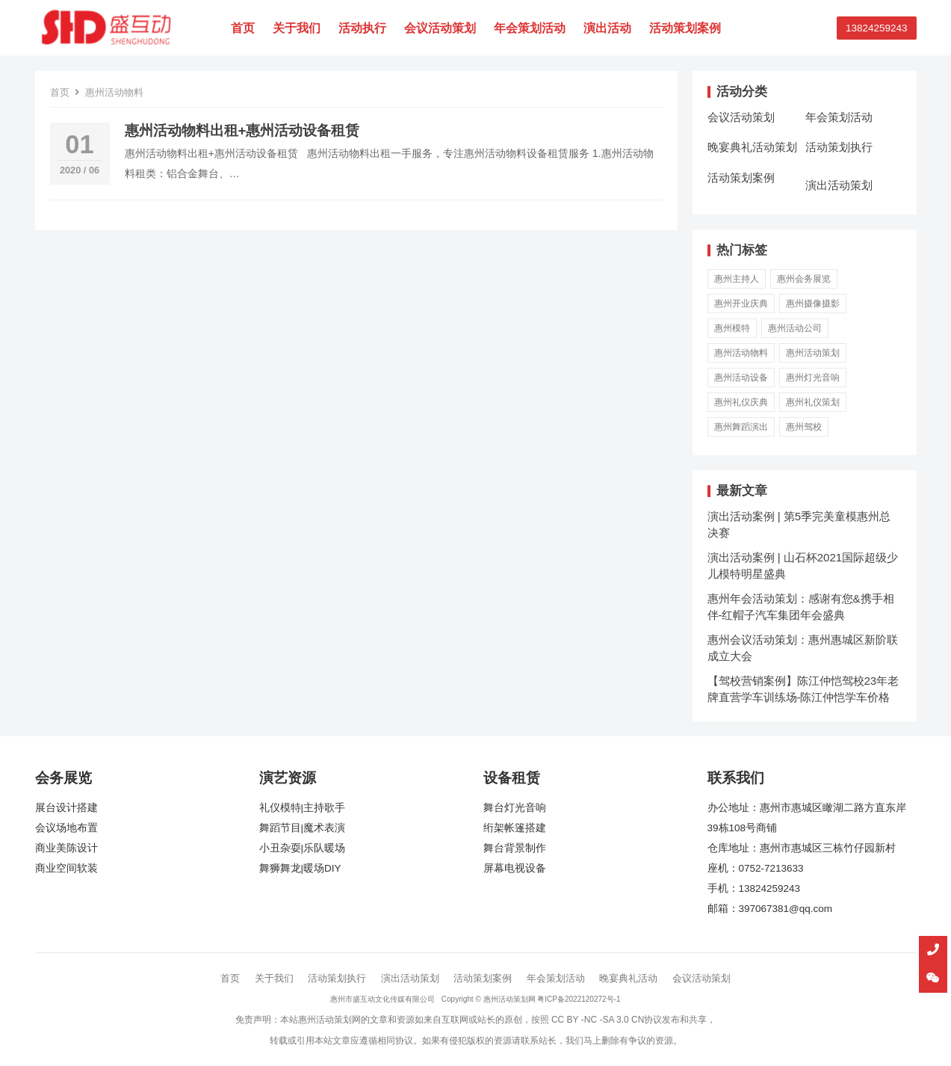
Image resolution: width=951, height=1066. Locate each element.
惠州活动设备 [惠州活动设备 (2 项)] (741, 377)
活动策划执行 (839, 147)
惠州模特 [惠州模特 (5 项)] (732, 328)
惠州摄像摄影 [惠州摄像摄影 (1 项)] (813, 303)
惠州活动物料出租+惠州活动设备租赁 (242, 130)
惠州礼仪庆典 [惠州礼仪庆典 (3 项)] (741, 402)
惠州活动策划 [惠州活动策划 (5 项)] (813, 353)
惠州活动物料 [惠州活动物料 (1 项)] (741, 353)
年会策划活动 (532, 28)
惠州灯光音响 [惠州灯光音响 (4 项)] (813, 377)
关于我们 (299, 28)
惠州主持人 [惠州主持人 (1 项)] (736, 279)
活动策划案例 (687, 28)
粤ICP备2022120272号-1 (578, 999)
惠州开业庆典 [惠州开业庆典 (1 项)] (741, 303)
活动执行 (364, 28)
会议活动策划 (442, 28)
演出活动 (610, 28)
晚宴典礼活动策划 (752, 147)
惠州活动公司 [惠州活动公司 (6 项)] (795, 328)
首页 (245, 28)
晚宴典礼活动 (628, 978)
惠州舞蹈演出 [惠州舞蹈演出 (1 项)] (741, 427)
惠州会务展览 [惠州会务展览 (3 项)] (804, 279)
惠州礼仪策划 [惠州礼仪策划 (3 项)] (813, 402)
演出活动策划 (839, 185)
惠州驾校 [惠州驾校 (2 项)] (804, 427)
